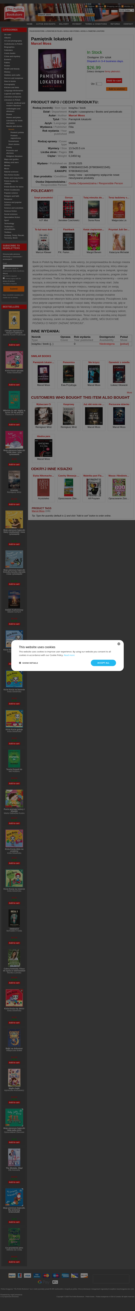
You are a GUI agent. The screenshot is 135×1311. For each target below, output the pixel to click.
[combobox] (118, 643)
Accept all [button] (103, 662)
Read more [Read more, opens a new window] (69, 655)
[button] (28, 663)
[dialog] (67, 655)
